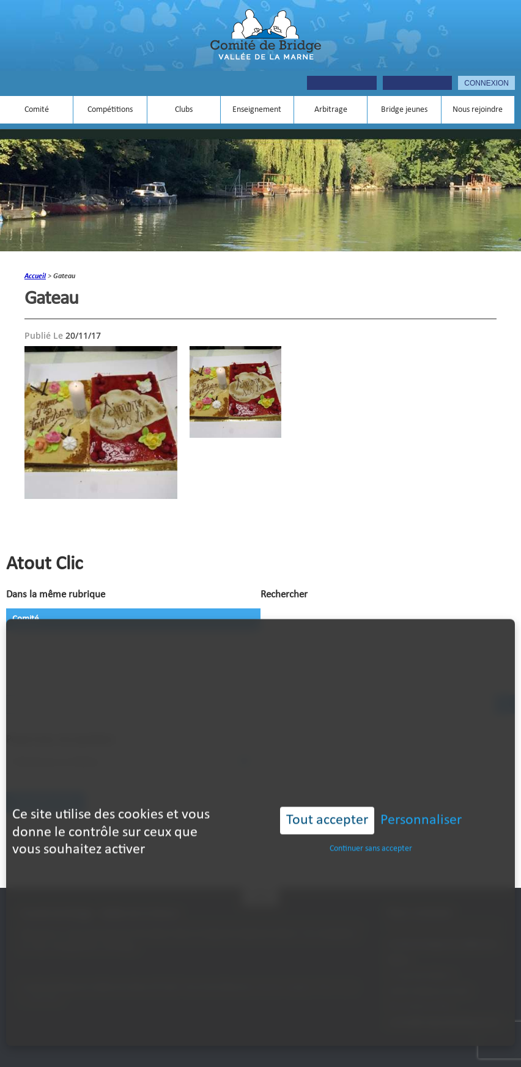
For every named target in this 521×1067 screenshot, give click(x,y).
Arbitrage (330, 109)
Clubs (184, 109)
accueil (35, 276)
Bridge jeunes (404, 109)
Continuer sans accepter (371, 830)
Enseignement (256, 109)
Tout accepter (327, 802)
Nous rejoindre (478, 109)
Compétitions (110, 109)
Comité (36, 109)
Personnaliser (421, 802)
